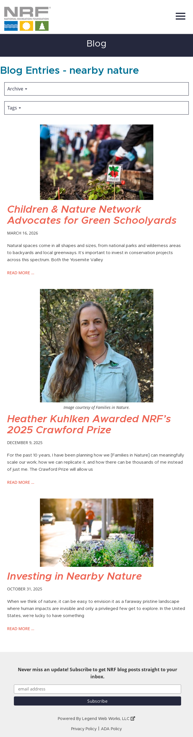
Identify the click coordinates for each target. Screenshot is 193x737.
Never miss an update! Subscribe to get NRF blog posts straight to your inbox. (97, 673)
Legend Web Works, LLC (108, 719)
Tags (14, 108)
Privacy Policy (84, 729)
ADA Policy (111, 729)
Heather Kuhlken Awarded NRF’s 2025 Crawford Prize (89, 425)
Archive (17, 89)
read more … (20, 272)
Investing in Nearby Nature (74, 576)
